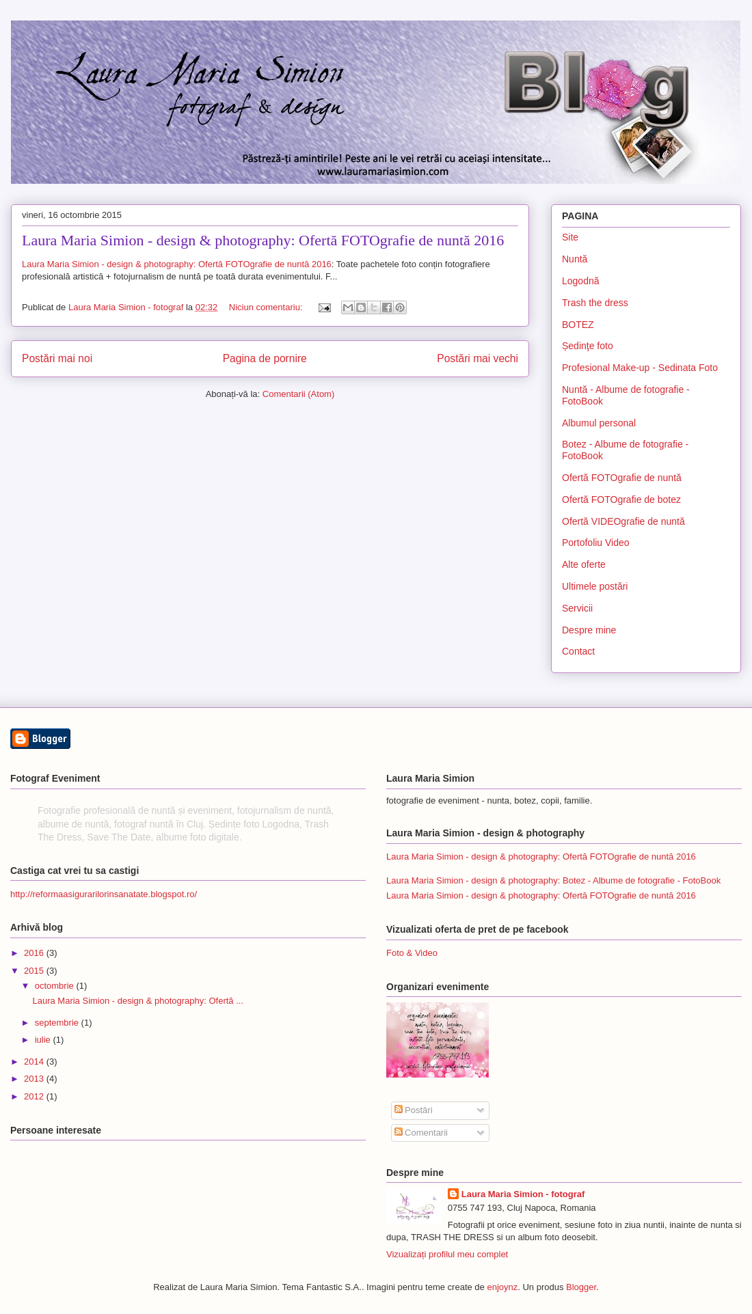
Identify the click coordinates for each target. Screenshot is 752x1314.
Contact (578, 651)
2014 (35, 1061)
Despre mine (589, 630)
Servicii (577, 608)
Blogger (581, 1287)
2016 (35, 953)
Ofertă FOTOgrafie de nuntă (622, 477)
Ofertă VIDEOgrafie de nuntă (623, 521)
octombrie (56, 986)
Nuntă (574, 259)
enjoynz (502, 1287)
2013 (35, 1078)
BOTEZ (578, 324)
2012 (35, 1096)
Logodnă (581, 280)
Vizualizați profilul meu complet (447, 1254)
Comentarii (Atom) (298, 394)
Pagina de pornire (265, 358)
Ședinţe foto (587, 345)
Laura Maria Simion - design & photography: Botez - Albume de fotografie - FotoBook (553, 880)
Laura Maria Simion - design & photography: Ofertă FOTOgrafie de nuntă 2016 (263, 240)
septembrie (58, 1022)
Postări (413, 1110)
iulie (44, 1040)
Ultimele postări (595, 586)
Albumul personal (599, 423)
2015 (35, 971)
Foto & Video (412, 953)
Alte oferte (584, 564)
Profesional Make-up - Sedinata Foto (640, 367)
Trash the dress (595, 302)
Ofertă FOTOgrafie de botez (621, 499)
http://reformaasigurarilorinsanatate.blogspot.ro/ (103, 894)
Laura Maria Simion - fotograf (523, 1194)
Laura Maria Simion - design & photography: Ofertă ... (137, 1001)
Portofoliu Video (596, 542)
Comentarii (421, 1132)
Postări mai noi (57, 358)
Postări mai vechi (477, 358)
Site (570, 237)
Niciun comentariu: (267, 307)
